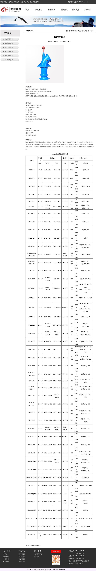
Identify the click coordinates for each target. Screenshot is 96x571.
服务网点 (36, 556)
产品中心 (39, 10)
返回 (91, 31)
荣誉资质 (51, 10)
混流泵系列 (22, 554)
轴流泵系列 (85, 31)
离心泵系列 (22, 559)
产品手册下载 (38, 554)
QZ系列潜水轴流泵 (35, 545)
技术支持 (76, 10)
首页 (27, 10)
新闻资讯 (64, 10)
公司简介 (6, 554)
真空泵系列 (22, 561)
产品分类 (7, 33)
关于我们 (88, 10)
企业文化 (6, 556)
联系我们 (6, 561)
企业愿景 (6, 559)
